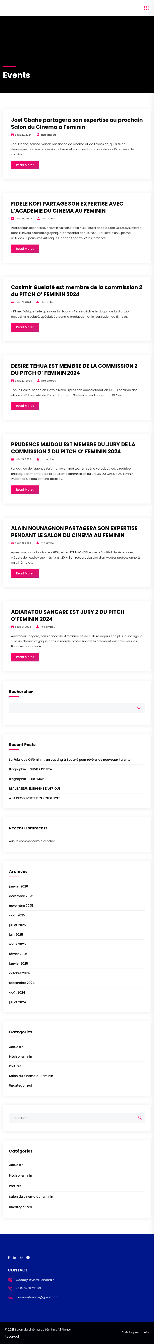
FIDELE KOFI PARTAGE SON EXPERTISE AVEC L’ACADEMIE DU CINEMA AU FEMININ (67, 207)
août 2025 (17, 915)
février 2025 (18, 954)
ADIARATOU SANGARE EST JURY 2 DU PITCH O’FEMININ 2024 (68, 615)
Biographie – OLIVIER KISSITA (30, 769)
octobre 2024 (19, 973)
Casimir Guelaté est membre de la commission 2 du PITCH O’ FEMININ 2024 (76, 291)
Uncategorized (20, 1085)
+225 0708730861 (28, 1288)
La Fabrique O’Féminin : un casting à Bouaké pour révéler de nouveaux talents (70, 759)
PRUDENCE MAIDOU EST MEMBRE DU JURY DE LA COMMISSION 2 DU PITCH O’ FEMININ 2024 (73, 448)
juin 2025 (16, 935)
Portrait (15, 1066)
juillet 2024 (17, 1002)
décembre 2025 (21, 896)
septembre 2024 (22, 983)
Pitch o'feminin (20, 1056)
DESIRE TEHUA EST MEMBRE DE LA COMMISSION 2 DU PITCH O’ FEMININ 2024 (74, 369)
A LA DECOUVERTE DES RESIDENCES (35, 798)
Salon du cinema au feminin (31, 1076)
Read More (25, 165)
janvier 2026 (18, 886)
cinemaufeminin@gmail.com (37, 1297)
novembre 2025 (21, 906)
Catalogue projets (135, 1332)
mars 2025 (17, 944)
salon (8, 8)
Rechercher (21, 691)
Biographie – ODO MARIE (27, 779)
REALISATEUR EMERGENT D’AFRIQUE (34, 788)
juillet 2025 (17, 925)
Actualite (16, 1047)
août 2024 (17, 992)
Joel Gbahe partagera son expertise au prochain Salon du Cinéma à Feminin (77, 123)
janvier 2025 (18, 963)
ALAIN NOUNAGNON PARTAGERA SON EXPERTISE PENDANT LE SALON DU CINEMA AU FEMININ (74, 532)
